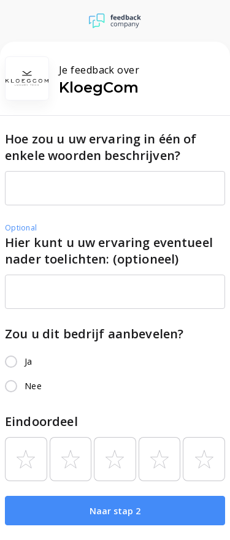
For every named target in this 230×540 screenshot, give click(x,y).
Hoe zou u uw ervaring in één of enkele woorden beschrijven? (101, 147)
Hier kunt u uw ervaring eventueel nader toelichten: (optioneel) (109, 250)
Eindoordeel (41, 421)
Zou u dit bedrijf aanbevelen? (94, 333)
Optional (21, 227)
